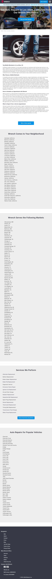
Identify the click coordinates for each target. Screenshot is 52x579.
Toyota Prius (6, 508)
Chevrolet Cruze (7, 438)
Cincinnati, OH (8, 243)
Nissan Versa (6, 492)
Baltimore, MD (8, 229)
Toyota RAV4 (6, 509)
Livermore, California (9, 155)
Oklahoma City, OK (9, 307)
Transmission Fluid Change (10, 410)
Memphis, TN (7, 290)
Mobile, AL (7, 297)
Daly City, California (9, 150)
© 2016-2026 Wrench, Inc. (26, 577)
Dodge (4, 447)
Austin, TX (7, 225)
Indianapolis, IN (8, 270)
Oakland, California (9, 167)
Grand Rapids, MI (8, 262)
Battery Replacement (8, 377)
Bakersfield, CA (8, 227)
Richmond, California (9, 176)
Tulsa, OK (6, 351)
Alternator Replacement (9, 374)
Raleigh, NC (7, 321)
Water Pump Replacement (9, 412)
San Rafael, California (10, 187)
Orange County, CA (9, 309)
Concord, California (9, 147)
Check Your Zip (7, 561)
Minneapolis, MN (8, 295)
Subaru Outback (7, 499)
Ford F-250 (5, 457)
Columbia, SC (7, 248)
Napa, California (8, 164)
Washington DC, (8, 352)
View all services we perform (26, 417)
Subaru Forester (7, 497)
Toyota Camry (6, 502)
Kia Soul (5, 482)
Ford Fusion (6, 462)
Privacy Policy (7, 548)
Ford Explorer (6, 454)
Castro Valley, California (10, 145)
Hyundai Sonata (7, 475)
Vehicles (6, 557)
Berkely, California (9, 141)
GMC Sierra (6, 464)
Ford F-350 (5, 459)
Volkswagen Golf (7, 513)
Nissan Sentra (6, 490)
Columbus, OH (8, 249)
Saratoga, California (9, 194)
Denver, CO (7, 255)
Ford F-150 (5, 455)
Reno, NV (6, 323)
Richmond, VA (8, 324)
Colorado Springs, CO (9, 246)
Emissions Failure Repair (9, 387)
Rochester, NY (8, 326)
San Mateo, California (10, 185)
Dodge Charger (6, 448)
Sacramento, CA (8, 328)
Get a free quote (26, 123)
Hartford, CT (7, 265)
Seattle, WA (7, 340)
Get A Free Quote (26, 19)
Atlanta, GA (7, 223)
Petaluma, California (9, 171)
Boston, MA (7, 232)
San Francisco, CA (9, 335)
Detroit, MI (7, 256)
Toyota (4, 501)
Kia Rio (4, 480)
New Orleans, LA (8, 300)
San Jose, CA (7, 337)
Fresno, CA (7, 260)
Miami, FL (6, 291)
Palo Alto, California (9, 169)
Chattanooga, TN (8, 239)
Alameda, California (9, 138)
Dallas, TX (7, 253)
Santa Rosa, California (10, 192)
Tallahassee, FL (8, 344)
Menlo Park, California (10, 159)
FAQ (5, 534)
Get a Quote (44, 1)
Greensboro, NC (8, 263)
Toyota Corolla (6, 504)
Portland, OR (7, 317)
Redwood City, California (10, 174)
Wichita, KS (7, 354)
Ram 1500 (5, 494)
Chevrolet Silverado (8, 443)
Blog (5, 542)
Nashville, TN (7, 298)
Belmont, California (9, 139)
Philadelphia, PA (8, 312)
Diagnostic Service (7, 384)
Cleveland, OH (8, 244)
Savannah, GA (8, 338)
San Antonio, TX (8, 331)
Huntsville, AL (8, 269)
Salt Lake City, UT (8, 330)
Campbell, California (9, 143)
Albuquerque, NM (8, 222)
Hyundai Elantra (7, 473)
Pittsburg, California (9, 173)
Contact (5, 538)
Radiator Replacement (8, 394)
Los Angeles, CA (8, 286)
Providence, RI (8, 319)
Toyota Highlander (7, 506)
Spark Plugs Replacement (9, 399)
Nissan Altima (6, 485)
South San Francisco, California (12, 195)
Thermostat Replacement (9, 405)
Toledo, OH (7, 347)
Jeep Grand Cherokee (8, 478)
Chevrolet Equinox (7, 440)
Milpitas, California (9, 160)
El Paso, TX (7, 258)
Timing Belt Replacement (9, 407)
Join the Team (7, 544)
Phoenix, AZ (7, 314)
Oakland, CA (7, 305)
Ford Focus (5, 461)
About (5, 536)
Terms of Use (7, 546)
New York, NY (7, 302)
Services (6, 553)
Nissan (4, 483)
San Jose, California (9, 181)
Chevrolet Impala (7, 441)
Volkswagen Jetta (7, 515)
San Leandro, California (10, 183)
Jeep (4, 476)
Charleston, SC (8, 236)
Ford (4, 450)
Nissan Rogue (6, 489)
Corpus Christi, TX (9, 251)
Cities (5, 30)
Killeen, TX (7, 279)
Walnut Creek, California (10, 201)
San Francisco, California (10, 180)
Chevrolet (5, 436)
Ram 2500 (5, 496)
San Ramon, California (10, 188)
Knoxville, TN (7, 281)
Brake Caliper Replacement (10, 379)
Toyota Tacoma (7, 511)
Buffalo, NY (7, 234)
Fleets (5, 559)
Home (2, 30)
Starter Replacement (8, 402)
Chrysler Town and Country (10, 445)
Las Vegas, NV (8, 283)
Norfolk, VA (7, 303)
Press (5, 540)
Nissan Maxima (7, 487)
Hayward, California (9, 153)
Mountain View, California (11, 162)
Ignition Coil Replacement (9, 389)
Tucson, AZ (7, 349)
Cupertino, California (9, 148)
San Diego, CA (8, 333)
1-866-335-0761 (34, 4)
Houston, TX (7, 267)
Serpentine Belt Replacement (10, 397)
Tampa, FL (7, 345)
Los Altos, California (9, 157)
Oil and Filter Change (8, 392)
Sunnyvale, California (9, 197)
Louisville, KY (7, 288)
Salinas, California (9, 178)
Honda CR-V (6, 471)
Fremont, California (9, 152)
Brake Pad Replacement (9, 382)
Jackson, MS (7, 274)
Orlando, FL (7, 310)
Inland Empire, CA (9, 272)
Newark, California (9, 166)
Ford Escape (6, 452)
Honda (4, 466)
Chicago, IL (7, 241)
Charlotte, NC (7, 237)
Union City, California (9, 199)
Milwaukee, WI (8, 293)
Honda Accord (6, 468)
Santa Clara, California (10, 190)
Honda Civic (6, 469)
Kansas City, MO (8, 277)
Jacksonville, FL (8, 276)
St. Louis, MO (7, 342)
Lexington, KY (7, 284)
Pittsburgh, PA (8, 316)
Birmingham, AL (8, 230)
